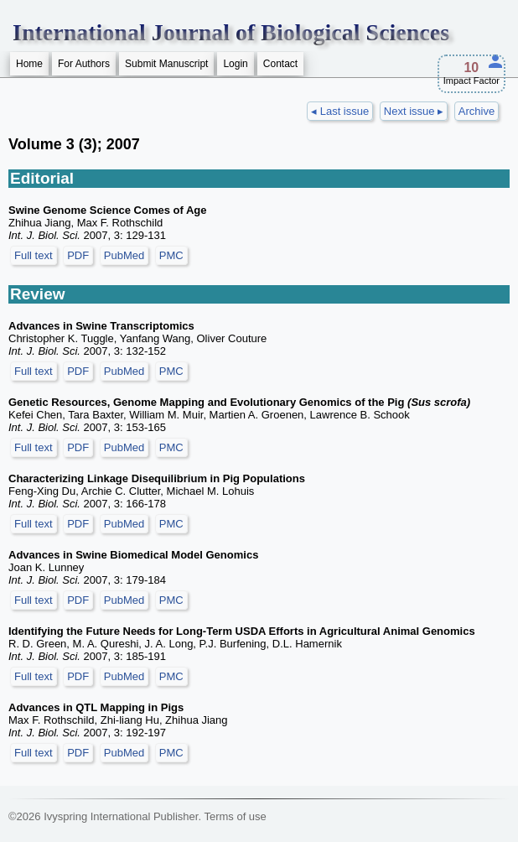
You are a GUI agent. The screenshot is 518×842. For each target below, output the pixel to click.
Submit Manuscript (166, 64)
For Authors (84, 64)
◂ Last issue (340, 111)
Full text (33, 255)
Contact (280, 64)
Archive (476, 111)
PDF (78, 255)
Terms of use (235, 816)
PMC (171, 255)
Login (235, 64)
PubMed (124, 255)
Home (29, 64)
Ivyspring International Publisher (121, 816)
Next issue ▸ (413, 111)
